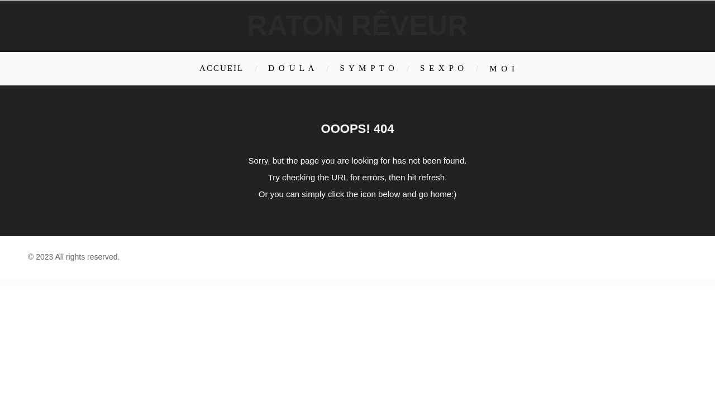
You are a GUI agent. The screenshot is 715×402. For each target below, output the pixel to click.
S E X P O (442, 68)
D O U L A (291, 68)
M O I (502, 68)
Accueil (221, 68)
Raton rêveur (357, 25)
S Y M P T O (367, 68)
